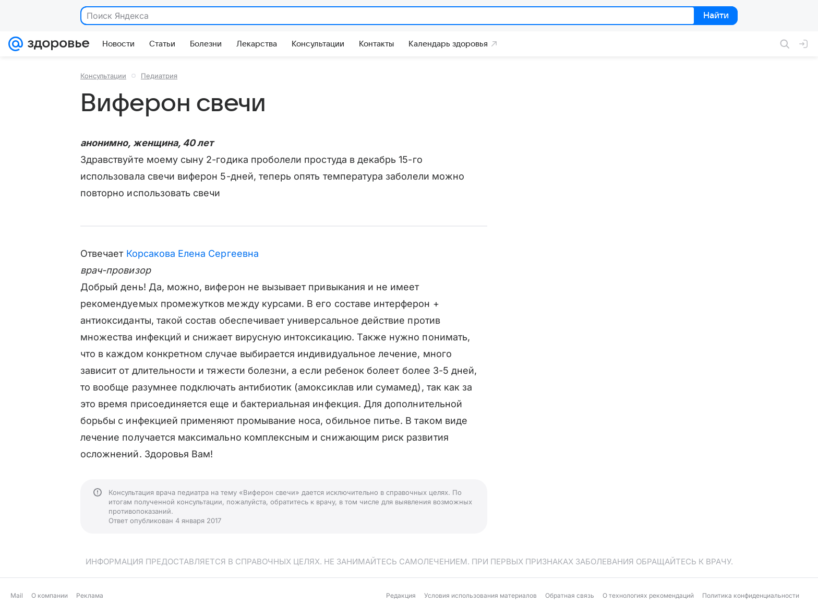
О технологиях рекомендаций (648, 595)
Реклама (89, 595)
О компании (49, 595)
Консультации (103, 76)
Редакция (401, 595)
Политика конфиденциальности (750, 595)
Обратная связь (569, 595)
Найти (715, 16)
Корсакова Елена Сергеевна (192, 253)
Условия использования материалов (480, 595)
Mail (16, 595)
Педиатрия (159, 76)
